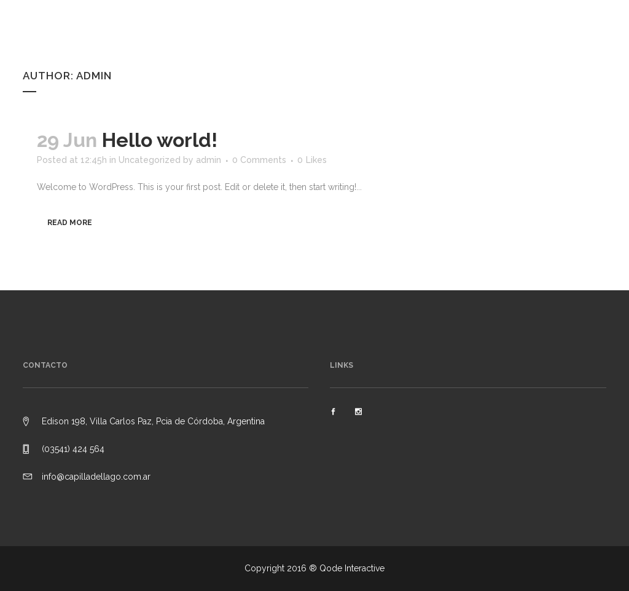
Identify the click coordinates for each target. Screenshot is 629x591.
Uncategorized (150, 160)
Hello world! (159, 140)
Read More (69, 222)
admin (208, 160)
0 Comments (259, 160)
